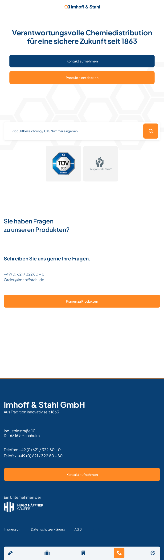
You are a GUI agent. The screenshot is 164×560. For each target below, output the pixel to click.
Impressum (12, 529)
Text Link (97, 529)
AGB (78, 529)
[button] (153, 553)
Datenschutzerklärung (48, 529)
